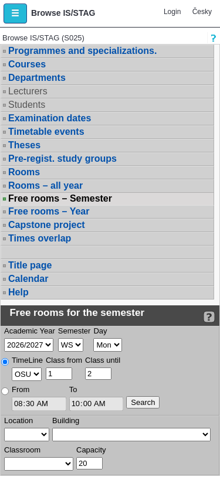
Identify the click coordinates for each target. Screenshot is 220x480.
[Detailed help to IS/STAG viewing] (209, 317)
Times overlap (39, 238)
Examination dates (49, 118)
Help (18, 292)
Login (172, 12)
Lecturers (28, 91)
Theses (24, 145)
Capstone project (46, 225)
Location (18, 420)
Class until (102, 360)
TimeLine (27, 360)
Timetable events (46, 132)
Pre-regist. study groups (62, 159)
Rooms (24, 172)
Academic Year (29, 330)
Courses (27, 64)
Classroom (22, 449)
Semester (74, 330)
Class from (64, 360)
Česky (202, 12)
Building (65, 420)
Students (26, 105)
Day (100, 330)
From (20, 389)
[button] (15, 13)
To (73, 389)
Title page (30, 265)
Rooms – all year (45, 185)
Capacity (91, 449)
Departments (37, 78)
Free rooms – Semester (60, 198)
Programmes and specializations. (82, 51)
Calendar (28, 279)
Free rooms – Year (48, 211)
